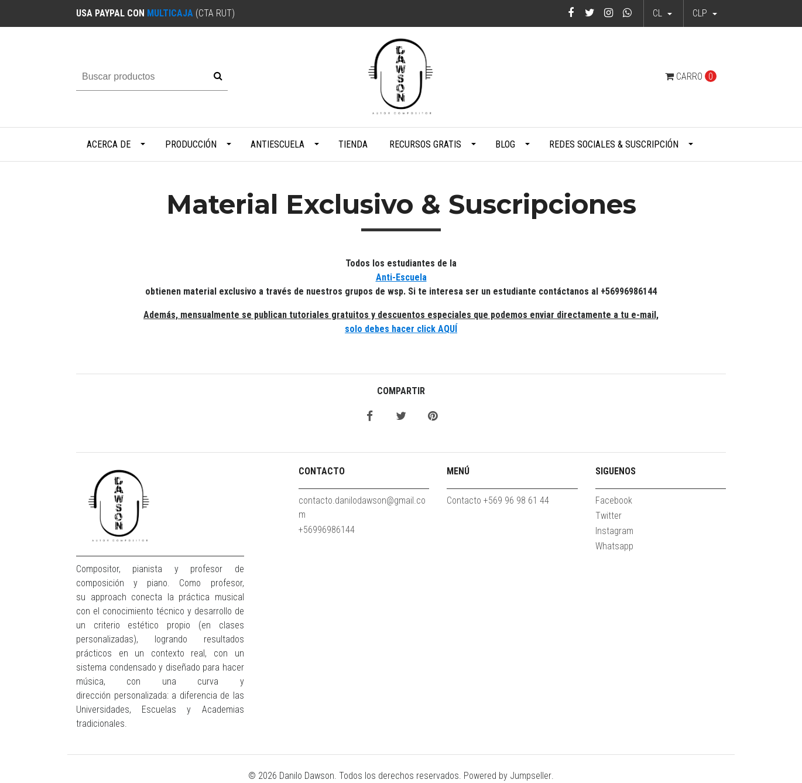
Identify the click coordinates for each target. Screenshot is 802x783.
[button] (705, 13)
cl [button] (658, 13)
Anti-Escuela (401, 277)
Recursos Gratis (425, 144)
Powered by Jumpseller (507, 775)
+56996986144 (327, 529)
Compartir (401, 390)
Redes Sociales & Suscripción (613, 144)
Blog (505, 144)
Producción (191, 144)
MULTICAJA (170, 13)
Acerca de (109, 144)
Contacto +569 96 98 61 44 (498, 500)
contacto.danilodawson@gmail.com (362, 507)
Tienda (353, 144)
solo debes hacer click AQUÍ (401, 328)
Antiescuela (277, 144)
